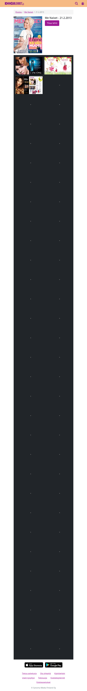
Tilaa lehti (52, 23)
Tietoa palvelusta (29, 673)
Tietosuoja (42, 678)
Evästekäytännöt (58, 678)
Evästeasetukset (44, 682)
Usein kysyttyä (28, 678)
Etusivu (19, 12)
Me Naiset (28, 12)
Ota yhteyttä (45, 673)
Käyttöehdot (59, 673)
